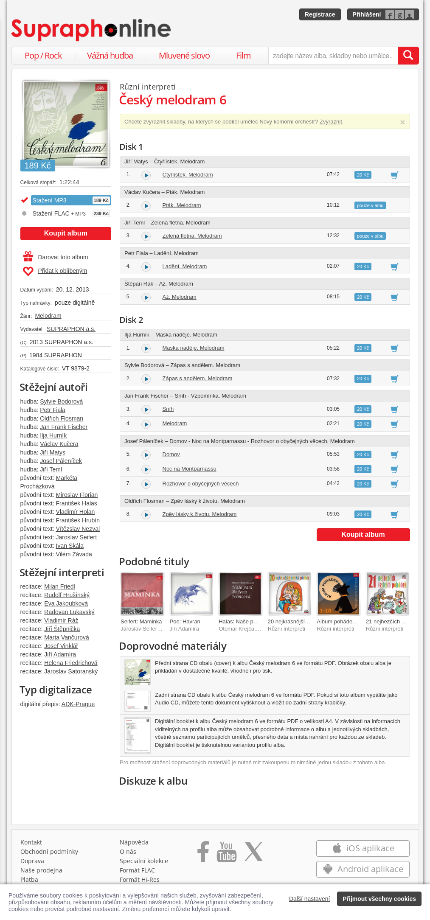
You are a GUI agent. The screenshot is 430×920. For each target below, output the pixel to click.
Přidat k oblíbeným (54, 271)
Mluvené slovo (184, 55)
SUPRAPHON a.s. (71, 328)
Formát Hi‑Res (140, 879)
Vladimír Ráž (61, 620)
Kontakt (31, 842)
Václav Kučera (59, 443)
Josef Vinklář (61, 645)
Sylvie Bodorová (61, 401)
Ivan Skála (70, 545)
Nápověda (134, 842)
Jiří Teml (51, 469)
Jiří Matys (52, 452)
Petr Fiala (52, 410)
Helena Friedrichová (70, 662)
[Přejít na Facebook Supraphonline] (203, 854)
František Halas (76, 503)
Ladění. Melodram (185, 266)
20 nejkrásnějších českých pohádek (311, 621)
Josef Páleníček (61, 460)
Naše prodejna (41, 870)
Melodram (48, 315)
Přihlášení (367, 14)
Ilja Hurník (53, 435)
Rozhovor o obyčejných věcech (201, 483)
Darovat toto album (55, 257)
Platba (29, 879)
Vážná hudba (110, 55)
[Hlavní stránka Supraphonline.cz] (91, 30)
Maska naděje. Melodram (194, 348)
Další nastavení (309, 898)
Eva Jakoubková (66, 603)
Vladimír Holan (75, 511)
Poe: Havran (185, 621)
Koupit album (65, 233)
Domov (171, 454)
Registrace (320, 14)
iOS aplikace (363, 848)
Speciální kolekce (144, 861)
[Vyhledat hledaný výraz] (408, 56)
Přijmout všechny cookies (379, 898)
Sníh (168, 409)
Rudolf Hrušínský (67, 595)
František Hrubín (78, 520)
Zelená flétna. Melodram (192, 236)
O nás (128, 851)
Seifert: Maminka (141, 621)
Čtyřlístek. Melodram (188, 174)
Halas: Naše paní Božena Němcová (262, 621)
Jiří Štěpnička (62, 628)
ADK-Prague (78, 704)
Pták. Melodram (182, 205)
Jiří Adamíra (60, 654)
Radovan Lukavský (69, 612)
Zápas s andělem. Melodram (198, 378)
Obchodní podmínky (49, 851)
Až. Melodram (180, 297)
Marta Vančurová (66, 637)
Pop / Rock (43, 55)
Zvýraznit (331, 121)
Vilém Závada (74, 554)
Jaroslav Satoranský (71, 671)
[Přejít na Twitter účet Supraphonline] (253, 854)
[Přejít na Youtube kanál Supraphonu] (226, 854)
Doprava (32, 861)
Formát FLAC (137, 870)
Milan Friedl (59, 586)
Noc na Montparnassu (189, 469)
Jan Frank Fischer (63, 427)
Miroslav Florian (77, 494)
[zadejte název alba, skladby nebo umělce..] (333, 56)
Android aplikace (363, 869)
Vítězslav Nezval (78, 528)
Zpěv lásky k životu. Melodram (200, 514)
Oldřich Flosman (61, 418)
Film (243, 55)
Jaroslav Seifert (76, 537)
